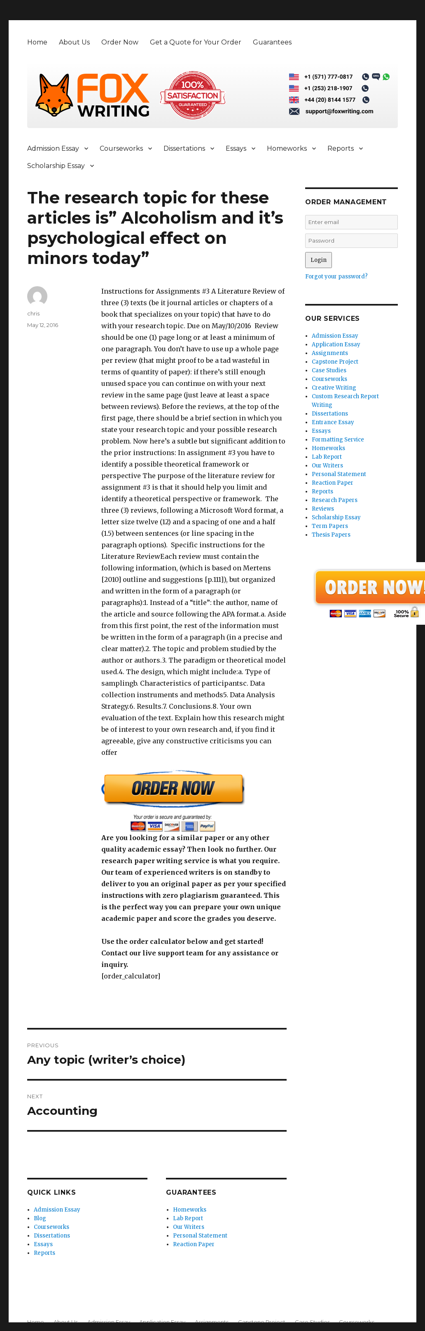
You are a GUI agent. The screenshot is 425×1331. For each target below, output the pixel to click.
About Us (74, 42)
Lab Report (188, 1218)
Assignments (330, 353)
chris (33, 313)
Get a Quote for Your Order (195, 42)
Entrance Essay (333, 422)
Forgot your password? (336, 276)
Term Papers (330, 526)
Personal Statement (200, 1235)
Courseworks (121, 148)
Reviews (323, 508)
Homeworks (287, 148)
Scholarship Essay (56, 166)
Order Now (119, 42)
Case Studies (329, 370)
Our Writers (188, 1227)
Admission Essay (53, 148)
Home (37, 42)
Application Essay (336, 344)
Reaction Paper (194, 1244)
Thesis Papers (331, 534)
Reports (340, 148)
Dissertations (184, 148)
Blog (40, 1218)
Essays (236, 148)
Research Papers (334, 500)
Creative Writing (334, 387)
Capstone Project (335, 361)
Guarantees (272, 42)
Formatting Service (338, 439)
